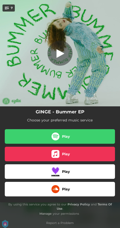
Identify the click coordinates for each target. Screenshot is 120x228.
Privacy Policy (79, 204)
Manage (45, 213)
